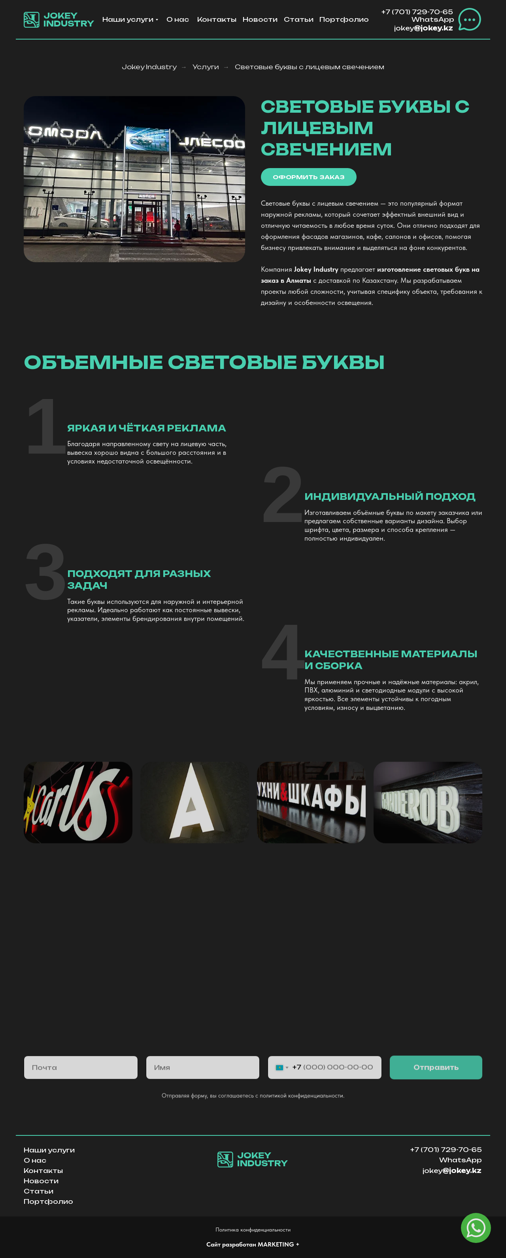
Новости (260, 19)
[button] (469, 19)
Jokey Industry (149, 67)
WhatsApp (433, 19)
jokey (423, 28)
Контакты (216, 19)
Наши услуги (127, 19)
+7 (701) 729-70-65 (417, 12)
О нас (177, 19)
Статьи (298, 19)
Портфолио (344, 19)
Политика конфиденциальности (253, 1229)
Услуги (206, 67)
